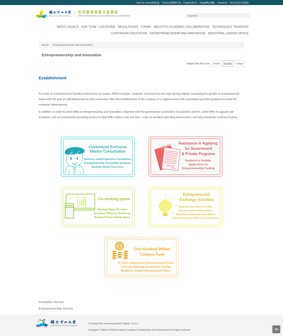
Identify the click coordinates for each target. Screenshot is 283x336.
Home (45, 44)
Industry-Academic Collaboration (182, 26)
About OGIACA (68, 26)
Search (246, 16)
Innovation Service (51, 302)
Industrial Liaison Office (228, 33)
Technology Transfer (230, 26)
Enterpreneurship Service (56, 308)
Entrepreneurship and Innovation (177, 33)
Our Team (88, 26)
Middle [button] (228, 63)
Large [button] (239, 63)
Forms (146, 26)
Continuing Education (129, 33)
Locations (107, 26)
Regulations (128, 26)
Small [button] (216, 63)
